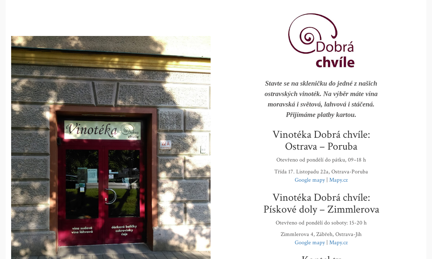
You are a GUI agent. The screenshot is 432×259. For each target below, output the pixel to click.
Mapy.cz (338, 180)
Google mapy (310, 180)
